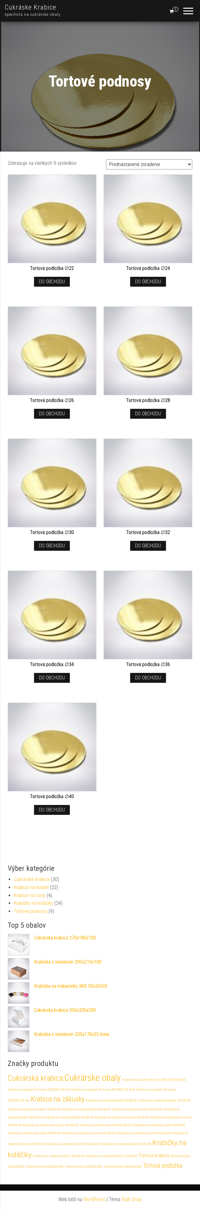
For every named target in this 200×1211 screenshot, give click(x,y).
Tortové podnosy (30, 911)
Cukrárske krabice (32, 879)
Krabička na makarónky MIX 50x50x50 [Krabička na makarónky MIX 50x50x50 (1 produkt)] (68, 1117)
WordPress (94, 1199)
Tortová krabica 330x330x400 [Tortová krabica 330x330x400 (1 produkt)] (45, 1167)
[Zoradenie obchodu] (149, 164)
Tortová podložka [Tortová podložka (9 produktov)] (162, 1165)
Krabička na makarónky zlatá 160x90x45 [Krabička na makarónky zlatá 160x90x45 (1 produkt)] (34, 1133)
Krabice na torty (29, 895)
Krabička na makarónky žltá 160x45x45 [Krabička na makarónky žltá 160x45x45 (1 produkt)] (73, 1144)
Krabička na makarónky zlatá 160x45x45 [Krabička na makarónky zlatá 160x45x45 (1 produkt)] (158, 1125)
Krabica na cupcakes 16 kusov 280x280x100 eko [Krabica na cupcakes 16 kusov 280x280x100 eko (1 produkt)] (39, 1090)
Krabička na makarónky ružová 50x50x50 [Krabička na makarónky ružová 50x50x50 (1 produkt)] (122, 1117)
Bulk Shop (132, 1199)
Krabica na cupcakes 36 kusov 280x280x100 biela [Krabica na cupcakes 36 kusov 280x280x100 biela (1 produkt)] (103, 1090)
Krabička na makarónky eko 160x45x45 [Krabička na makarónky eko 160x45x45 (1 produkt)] (137, 1109)
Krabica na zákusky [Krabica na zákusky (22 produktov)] (58, 1099)
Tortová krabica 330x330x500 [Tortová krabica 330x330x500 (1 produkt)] (84, 1167)
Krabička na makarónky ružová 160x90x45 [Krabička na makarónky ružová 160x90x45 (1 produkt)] (51, 1125)
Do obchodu (52, 282)
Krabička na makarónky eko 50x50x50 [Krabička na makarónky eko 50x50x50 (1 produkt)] (86, 1109)
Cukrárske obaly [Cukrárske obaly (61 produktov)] (92, 1077)
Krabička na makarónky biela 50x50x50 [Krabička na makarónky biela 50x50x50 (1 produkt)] (111, 1100)
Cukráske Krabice (30, 7)
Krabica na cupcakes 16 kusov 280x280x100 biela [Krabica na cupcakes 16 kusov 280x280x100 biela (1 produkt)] (154, 1080)
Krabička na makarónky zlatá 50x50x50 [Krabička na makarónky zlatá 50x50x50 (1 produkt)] (105, 1125)
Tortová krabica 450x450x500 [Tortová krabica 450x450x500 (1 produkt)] (123, 1167)
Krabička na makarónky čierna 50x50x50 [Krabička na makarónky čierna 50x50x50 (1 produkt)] (88, 1133)
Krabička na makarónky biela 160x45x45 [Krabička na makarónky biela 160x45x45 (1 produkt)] (164, 1100)
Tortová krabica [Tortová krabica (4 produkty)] (153, 1155)
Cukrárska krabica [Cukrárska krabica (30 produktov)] (35, 1078)
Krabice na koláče (31, 887)
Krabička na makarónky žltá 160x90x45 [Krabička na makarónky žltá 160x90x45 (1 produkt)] (125, 1144)
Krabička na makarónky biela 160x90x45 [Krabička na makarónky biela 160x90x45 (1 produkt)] (34, 1109)
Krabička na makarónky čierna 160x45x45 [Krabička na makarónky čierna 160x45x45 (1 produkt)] (143, 1133)
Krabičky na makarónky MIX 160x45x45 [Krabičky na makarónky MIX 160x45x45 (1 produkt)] (58, 1156)
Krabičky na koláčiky (33, 903)
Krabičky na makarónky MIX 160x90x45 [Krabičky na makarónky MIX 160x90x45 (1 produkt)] (111, 1156)
